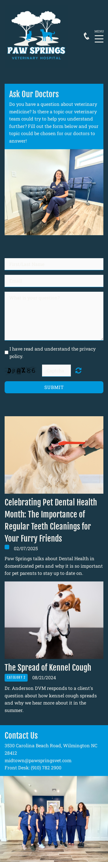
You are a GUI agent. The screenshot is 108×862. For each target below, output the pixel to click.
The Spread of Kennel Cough (48, 668)
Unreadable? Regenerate (78, 370)
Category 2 (16, 678)
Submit (54, 387)
